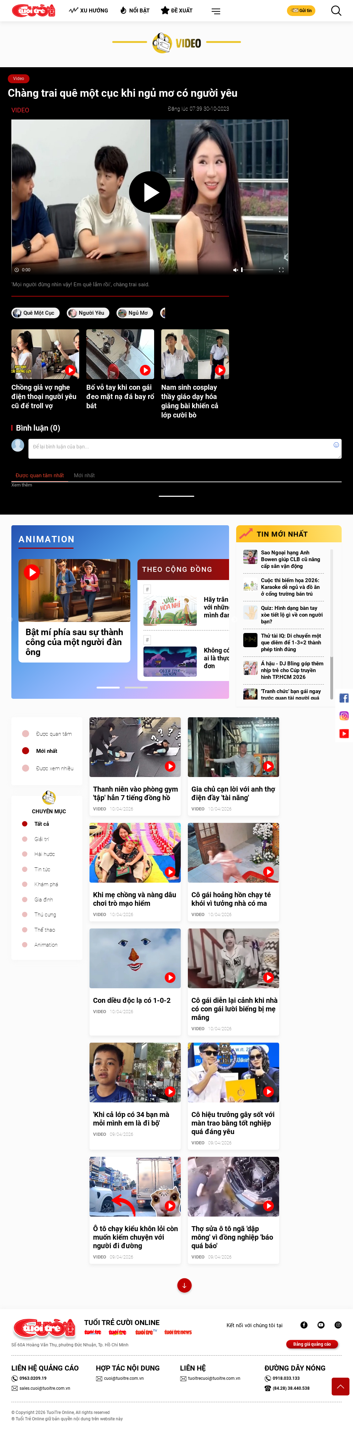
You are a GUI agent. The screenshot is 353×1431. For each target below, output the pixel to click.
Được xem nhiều (55, 768)
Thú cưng (45, 914)
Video (18, 78)
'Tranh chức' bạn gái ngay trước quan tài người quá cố (291, 698)
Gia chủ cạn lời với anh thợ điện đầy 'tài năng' (233, 793)
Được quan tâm (54, 734)
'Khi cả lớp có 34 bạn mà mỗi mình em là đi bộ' (131, 1118)
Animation (46, 945)
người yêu (91, 313)
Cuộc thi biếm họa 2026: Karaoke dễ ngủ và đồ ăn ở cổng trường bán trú (290, 587)
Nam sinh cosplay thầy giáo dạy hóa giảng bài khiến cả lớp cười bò (189, 401)
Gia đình (43, 900)
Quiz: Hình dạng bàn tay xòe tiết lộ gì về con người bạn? (292, 615)
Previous (9, 619)
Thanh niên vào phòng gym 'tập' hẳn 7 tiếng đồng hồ (135, 793)
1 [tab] (108, 687)
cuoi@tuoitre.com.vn (120, 1378)
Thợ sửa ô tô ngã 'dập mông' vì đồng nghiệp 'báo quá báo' (232, 1237)
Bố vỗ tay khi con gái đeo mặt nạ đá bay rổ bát (120, 396)
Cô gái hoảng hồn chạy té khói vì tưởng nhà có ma (231, 899)
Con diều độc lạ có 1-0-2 (131, 1000)
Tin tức (42, 869)
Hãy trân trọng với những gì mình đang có (224, 607)
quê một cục (38, 313)
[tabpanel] (74, 611)
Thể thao (44, 930)
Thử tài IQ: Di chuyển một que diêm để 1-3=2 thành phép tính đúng (291, 643)
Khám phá (46, 884)
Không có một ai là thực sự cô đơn (225, 658)
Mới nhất (46, 751)
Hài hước (44, 854)
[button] (214, 11)
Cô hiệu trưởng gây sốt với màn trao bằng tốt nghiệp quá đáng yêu (233, 1123)
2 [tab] (136, 687)
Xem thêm (21, 485)
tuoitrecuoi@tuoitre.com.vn (210, 1378)
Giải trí (41, 839)
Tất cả (41, 824)
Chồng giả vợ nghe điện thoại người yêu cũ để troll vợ (43, 396)
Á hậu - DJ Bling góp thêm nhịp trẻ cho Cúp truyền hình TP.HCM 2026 (292, 670)
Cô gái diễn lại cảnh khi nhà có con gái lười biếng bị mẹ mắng (234, 1009)
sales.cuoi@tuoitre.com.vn (40, 1388)
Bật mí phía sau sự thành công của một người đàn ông (74, 642)
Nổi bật (134, 10)
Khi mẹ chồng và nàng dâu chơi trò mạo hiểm (134, 899)
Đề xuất (176, 10)
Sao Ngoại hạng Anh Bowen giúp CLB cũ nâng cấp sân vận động (290, 559)
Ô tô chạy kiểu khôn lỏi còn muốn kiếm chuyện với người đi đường (135, 1237)
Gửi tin (301, 10)
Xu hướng (88, 10)
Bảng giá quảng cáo (312, 1344)
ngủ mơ (138, 313)
